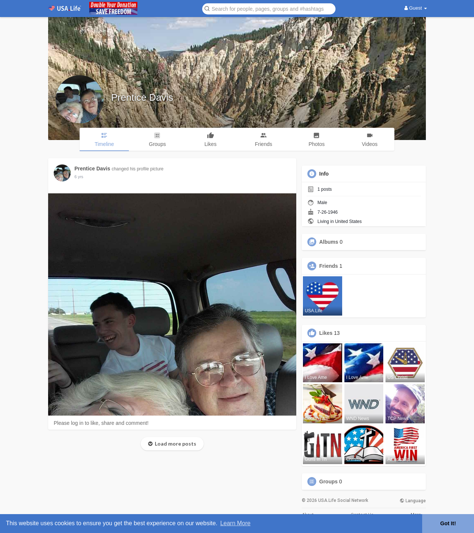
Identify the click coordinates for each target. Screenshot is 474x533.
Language (413, 501)
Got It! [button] (448, 523)
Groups (328, 481)
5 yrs (78, 176)
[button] (269, 8)
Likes (326, 333)
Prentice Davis (142, 97)
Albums (328, 242)
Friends (328, 266)
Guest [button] (415, 8)
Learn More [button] (235, 523)
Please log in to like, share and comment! (101, 423)
